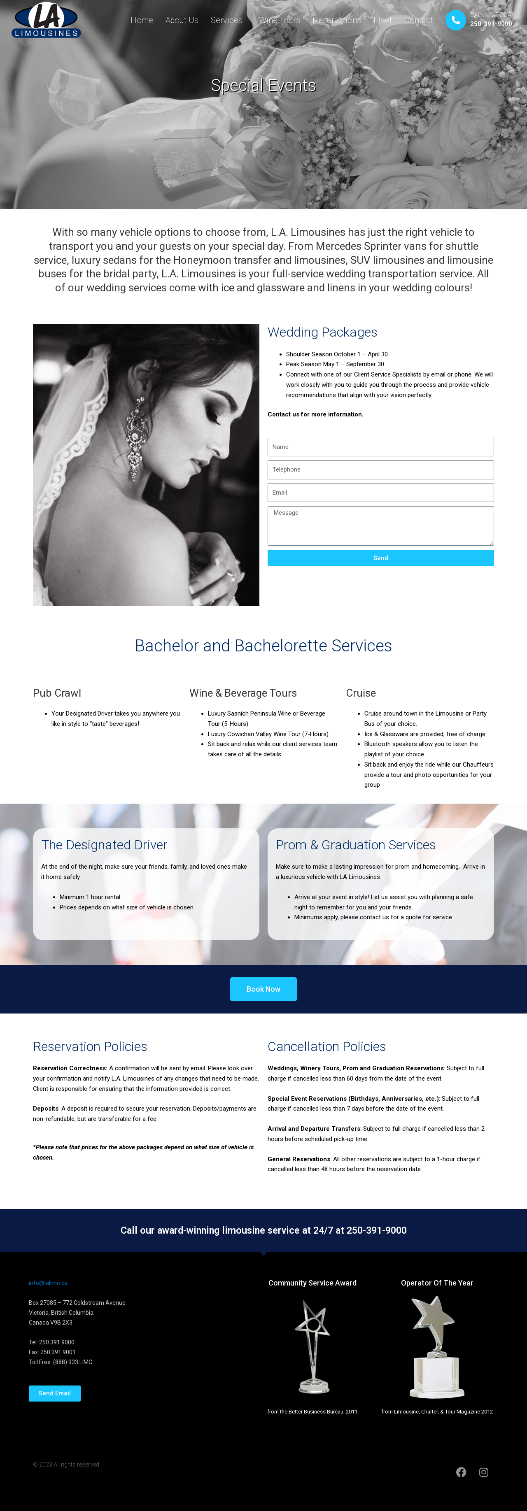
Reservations (336, 20)
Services (229, 20)
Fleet (382, 20)
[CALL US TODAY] (455, 20)
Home (142, 20)
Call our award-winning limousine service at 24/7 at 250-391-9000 (263, 1230)
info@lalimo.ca (48, 1283)
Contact (418, 20)
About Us (182, 20)
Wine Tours (279, 20)
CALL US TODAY (492, 15)
